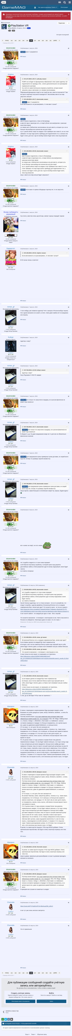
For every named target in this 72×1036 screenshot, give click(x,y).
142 (15, 40)
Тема (33, 1031)
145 (27, 40)
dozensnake (39, 99)
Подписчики (62, 23)
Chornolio (39, 845)
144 (23, 40)
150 (46, 40)
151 (50, 40)
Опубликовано (28, 48)
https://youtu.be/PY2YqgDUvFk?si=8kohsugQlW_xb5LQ (36, 902)
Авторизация (6, 22)
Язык (27, 1031)
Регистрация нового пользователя (20, 998)
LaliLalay (39, 79)
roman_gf (23, 400)
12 (68, 23)
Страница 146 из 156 (8, 43)
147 (35, 40)
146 (31, 40)
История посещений (62, 34)
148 (39, 40)
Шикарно (39, 772)
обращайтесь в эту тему (12, 16)
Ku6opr (38, 370)
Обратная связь (42, 1031)
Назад (7, 40)
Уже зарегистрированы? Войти (47, 7)
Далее (55, 40)
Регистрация (64, 7)
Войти (51, 998)
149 (43, 40)
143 (19, 40)
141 (11, 40)
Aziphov (23, 52)
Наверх (23, 56)
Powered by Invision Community (36, 1033)
